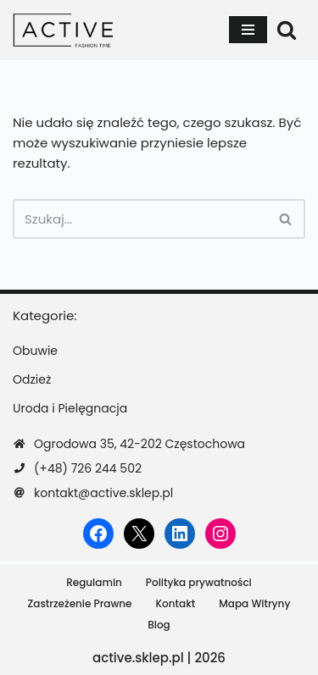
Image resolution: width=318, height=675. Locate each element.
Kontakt (176, 603)
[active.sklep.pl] (63, 30)
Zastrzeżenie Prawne (80, 603)
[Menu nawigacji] (248, 29)
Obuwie (35, 350)
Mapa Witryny (254, 603)
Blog (159, 624)
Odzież (32, 379)
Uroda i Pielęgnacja (70, 408)
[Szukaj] (286, 29)
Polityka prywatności (199, 582)
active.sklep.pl (138, 658)
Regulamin (94, 582)
